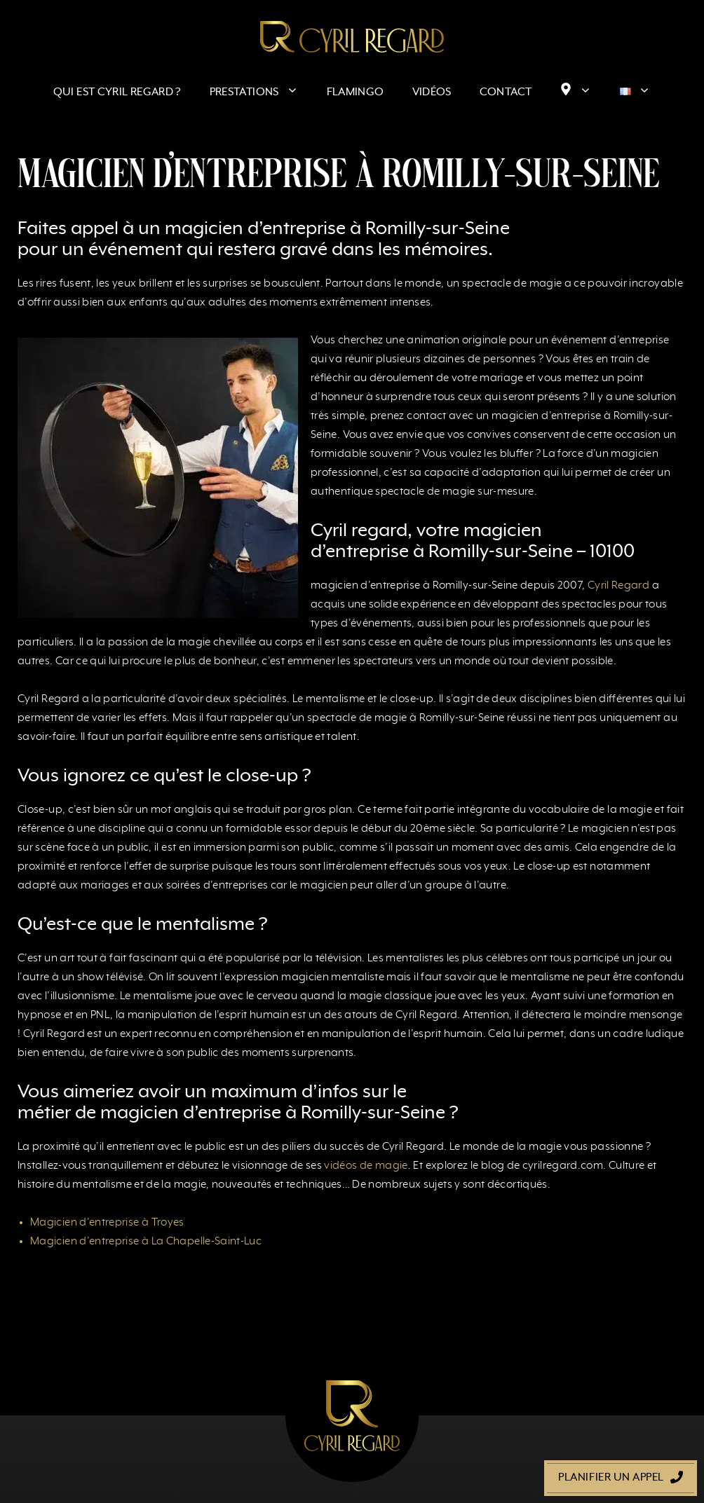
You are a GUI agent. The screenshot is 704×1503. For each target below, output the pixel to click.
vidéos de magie (365, 1166)
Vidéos (432, 92)
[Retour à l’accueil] (352, 36)
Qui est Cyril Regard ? (117, 92)
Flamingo (355, 92)
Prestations (261, 92)
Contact (506, 92)
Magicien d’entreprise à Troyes (107, 1222)
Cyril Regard (618, 585)
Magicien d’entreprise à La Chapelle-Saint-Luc (146, 1241)
